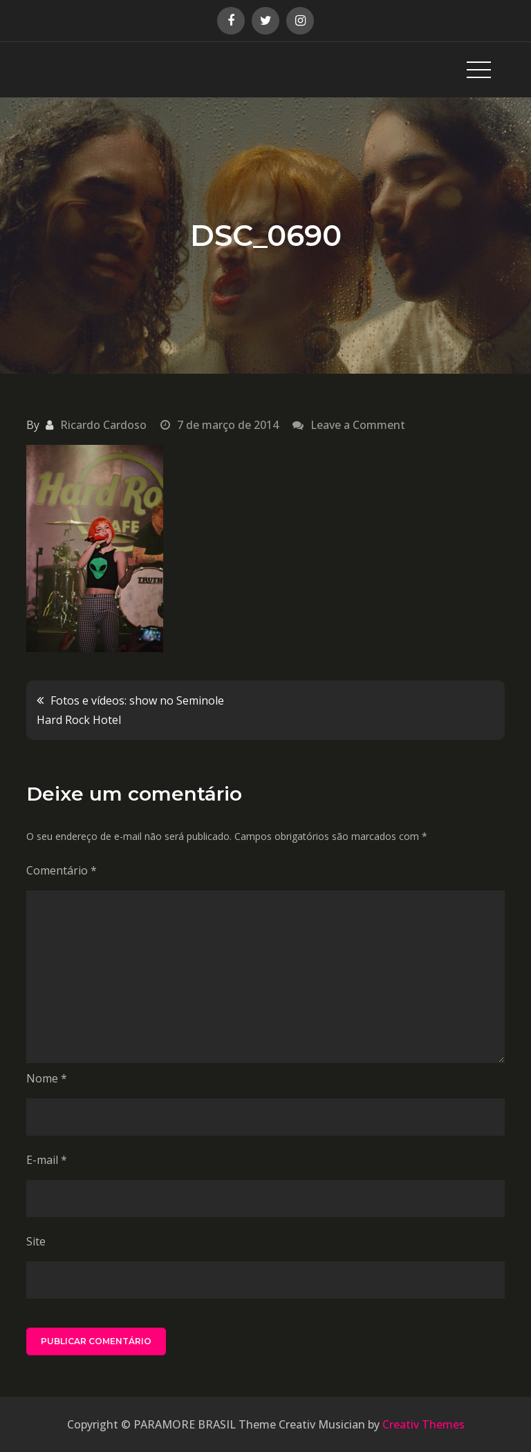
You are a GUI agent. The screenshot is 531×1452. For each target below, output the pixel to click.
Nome (46, 1078)
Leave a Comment (357, 424)
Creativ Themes (423, 1424)
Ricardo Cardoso (103, 424)
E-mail (46, 1159)
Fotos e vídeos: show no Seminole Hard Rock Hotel (130, 710)
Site (36, 1241)
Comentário (61, 870)
